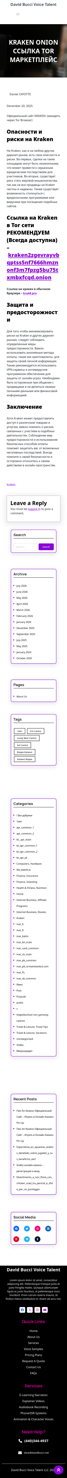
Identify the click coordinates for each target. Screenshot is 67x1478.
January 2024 (26, 642)
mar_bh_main (26, 938)
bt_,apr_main (26, 864)
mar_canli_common (29, 942)
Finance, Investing (28, 894)
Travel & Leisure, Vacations (32, 1003)
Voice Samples (33, 1349)
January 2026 (26, 620)
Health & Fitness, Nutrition (32, 899)
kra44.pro (30, 293)
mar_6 (23, 925)
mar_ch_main (26, 947)
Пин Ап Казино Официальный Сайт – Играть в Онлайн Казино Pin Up (34, 1124)
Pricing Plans (33, 1355)
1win (23, 851)
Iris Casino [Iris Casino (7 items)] (35, 733)
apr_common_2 (27, 860)
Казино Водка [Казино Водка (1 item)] (27, 754)
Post (23, 973)
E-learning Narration (33, 1395)
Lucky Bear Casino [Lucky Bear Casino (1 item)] (29, 738)
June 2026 (25, 598)
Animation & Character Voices (33, 1419)
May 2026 (25, 603)
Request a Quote (33, 1361)
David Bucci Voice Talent (34, 4)
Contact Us (33, 1367)
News (23, 968)
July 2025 (24, 633)
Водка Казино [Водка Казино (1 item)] (27, 749)
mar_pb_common (28, 951)
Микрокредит (27, 1016)
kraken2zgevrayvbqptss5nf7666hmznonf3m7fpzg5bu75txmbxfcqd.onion (33, 266)
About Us (25, 695)
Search (42, 545)
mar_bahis (25, 934)
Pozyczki (24, 977)
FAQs (33, 1373)
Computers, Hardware (30, 881)
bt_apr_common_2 (28, 873)
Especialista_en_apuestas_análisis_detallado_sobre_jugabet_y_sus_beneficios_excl (34, 1150)
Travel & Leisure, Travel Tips (32, 999)
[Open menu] (18, 14)
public (23, 981)
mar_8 (23, 929)
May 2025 (25, 638)
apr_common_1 (27, 855)
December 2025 (27, 624)
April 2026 (25, 607)
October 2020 (26, 646)
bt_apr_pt (25, 877)
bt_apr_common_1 (28, 868)
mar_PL (24, 960)
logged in (34, 509)
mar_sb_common (28, 964)
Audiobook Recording (33, 1407)
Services (33, 1343)
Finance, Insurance (28, 890)
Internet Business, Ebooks (31, 916)
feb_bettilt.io (26, 886)
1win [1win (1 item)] (23, 733)
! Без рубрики (27, 847)
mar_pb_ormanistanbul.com (32, 955)
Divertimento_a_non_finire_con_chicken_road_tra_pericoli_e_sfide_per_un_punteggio (34, 1172)
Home (23, 903)
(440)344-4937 (36, 1440)
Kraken (11, 484)
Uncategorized (27, 1007)
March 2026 (26, 611)
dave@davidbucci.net (36, 1452)
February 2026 (27, 616)
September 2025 (28, 629)
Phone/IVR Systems (33, 1413)
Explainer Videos (33, 1401)
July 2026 (24, 594)
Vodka (23, 1012)
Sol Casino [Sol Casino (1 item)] (25, 743)
